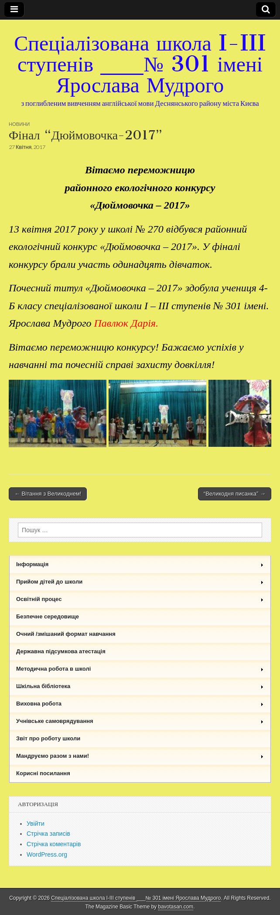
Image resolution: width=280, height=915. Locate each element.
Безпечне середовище (47, 616)
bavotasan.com (176, 907)
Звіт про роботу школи (48, 738)
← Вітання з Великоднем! (47, 493)
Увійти (35, 823)
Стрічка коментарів (54, 844)
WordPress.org (47, 854)
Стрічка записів (48, 833)
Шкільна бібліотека (140, 686)
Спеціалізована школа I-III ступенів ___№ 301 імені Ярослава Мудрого (140, 64)
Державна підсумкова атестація (61, 651)
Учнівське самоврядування (140, 721)
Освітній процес (140, 599)
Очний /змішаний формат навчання (66, 634)
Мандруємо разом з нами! (140, 756)
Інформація (140, 564)
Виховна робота (140, 703)
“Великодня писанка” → (235, 493)
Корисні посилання (43, 773)
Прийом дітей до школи (140, 581)
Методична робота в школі (140, 668)
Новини (19, 124)
